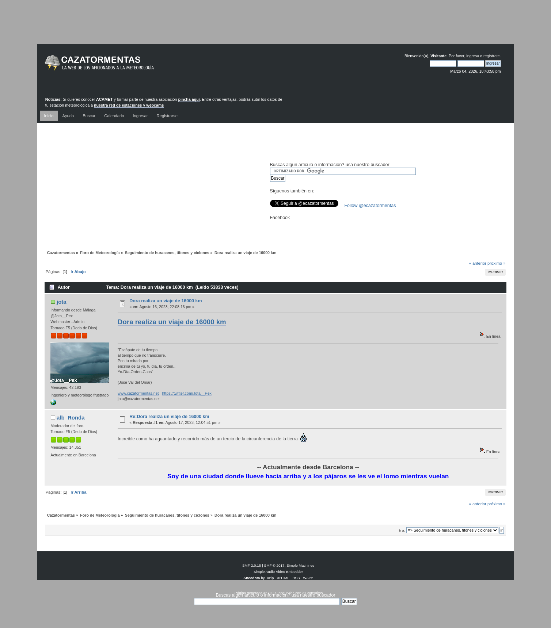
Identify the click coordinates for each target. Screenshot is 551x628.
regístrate (491, 56)
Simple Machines (300, 565)
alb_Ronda (71, 417)
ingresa (472, 56)
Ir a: (402, 530)
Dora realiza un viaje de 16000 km (165, 300)
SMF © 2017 (274, 565)
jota (61, 302)
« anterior (477, 263)
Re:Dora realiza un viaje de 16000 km (169, 416)
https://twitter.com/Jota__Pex (186, 393)
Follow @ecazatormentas (370, 205)
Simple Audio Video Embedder (278, 572)
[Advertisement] (275, 27)
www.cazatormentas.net (138, 393)
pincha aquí (189, 99)
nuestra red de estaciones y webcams (129, 105)
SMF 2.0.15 (251, 565)
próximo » (496, 263)
